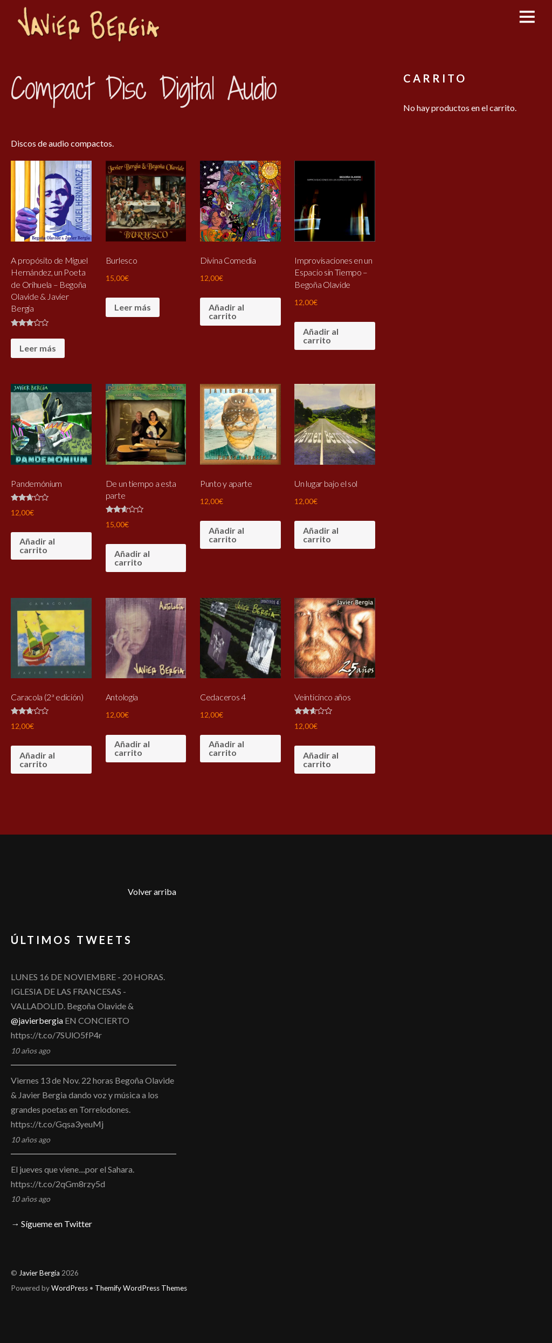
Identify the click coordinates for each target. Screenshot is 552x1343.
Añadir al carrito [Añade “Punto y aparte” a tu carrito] (226, 534)
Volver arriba (152, 891)
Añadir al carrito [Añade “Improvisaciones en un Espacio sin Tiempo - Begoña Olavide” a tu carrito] (321, 335)
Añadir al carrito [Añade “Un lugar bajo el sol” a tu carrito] (321, 534)
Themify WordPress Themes (141, 1288)
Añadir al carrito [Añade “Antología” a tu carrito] (132, 748)
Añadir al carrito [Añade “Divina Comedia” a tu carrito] (226, 311)
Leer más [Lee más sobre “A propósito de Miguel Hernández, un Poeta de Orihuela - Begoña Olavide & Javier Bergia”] (37, 348)
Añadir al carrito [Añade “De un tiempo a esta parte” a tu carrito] (132, 557)
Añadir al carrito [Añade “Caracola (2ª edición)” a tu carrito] (37, 759)
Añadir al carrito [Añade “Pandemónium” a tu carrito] (37, 545)
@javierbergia (37, 1020)
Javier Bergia (39, 1273)
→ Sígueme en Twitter (51, 1223)
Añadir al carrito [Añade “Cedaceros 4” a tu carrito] (226, 748)
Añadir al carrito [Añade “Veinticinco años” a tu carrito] (321, 759)
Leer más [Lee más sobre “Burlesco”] (132, 307)
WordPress (69, 1288)
